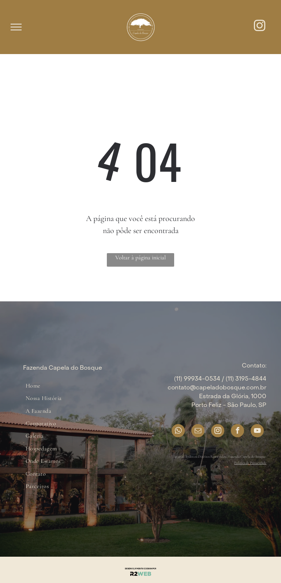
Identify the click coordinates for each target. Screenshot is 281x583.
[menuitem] (33, 386)
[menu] (16, 27)
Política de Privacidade (250, 463)
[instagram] (259, 26)
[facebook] (237, 431)
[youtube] (257, 431)
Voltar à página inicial (140, 257)
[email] (198, 431)
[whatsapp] (178, 431)
